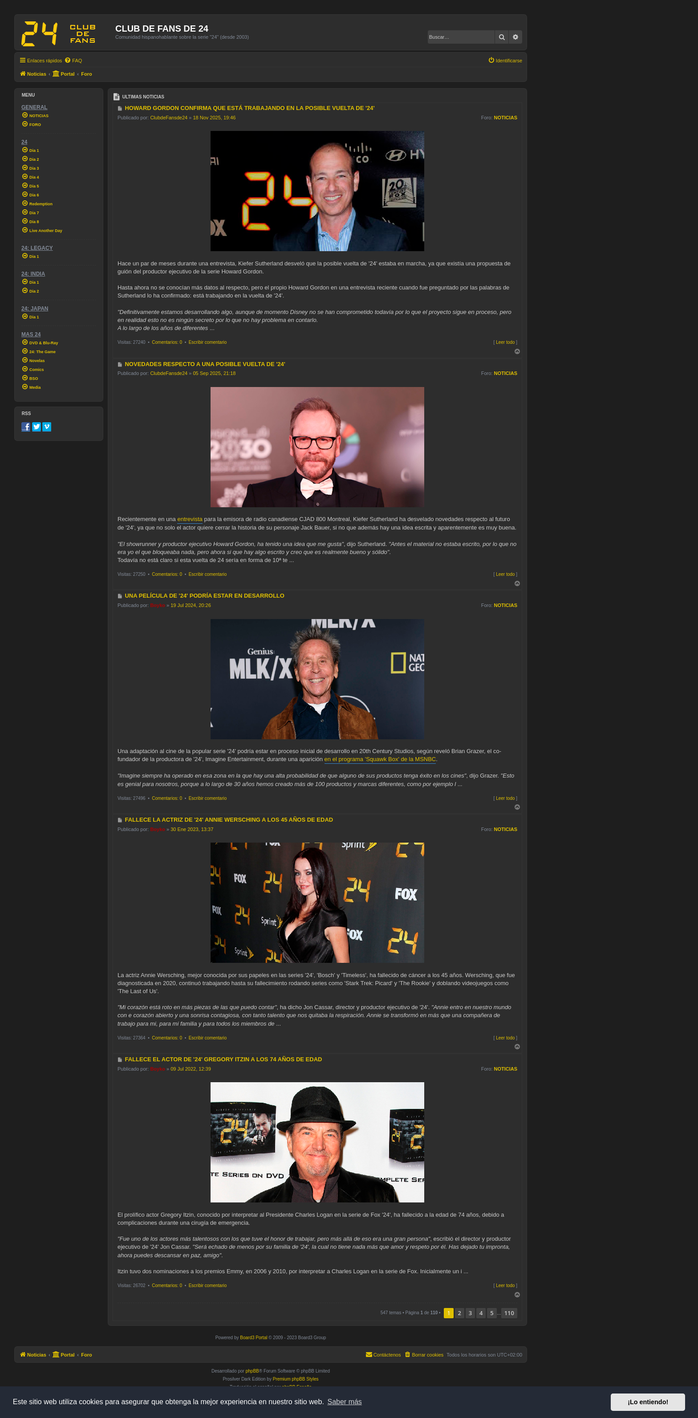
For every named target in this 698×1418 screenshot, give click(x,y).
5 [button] (491, 1313)
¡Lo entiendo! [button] (648, 1402)
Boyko (157, 605)
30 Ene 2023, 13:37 (191, 829)
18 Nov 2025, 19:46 (214, 117)
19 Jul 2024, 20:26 (190, 605)
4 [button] (481, 1313)
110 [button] (509, 1313)
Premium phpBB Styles (296, 1379)
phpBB (252, 1371)
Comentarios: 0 (167, 342)
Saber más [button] (345, 1402)
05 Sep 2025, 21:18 (214, 373)
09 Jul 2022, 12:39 (190, 1069)
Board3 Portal (253, 1337)
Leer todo (505, 342)
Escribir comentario (208, 342)
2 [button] (459, 1313)
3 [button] (470, 1313)
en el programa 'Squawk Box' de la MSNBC (380, 759)
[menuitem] (73, 60)
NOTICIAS (505, 117)
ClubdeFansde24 (168, 117)
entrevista (189, 519)
